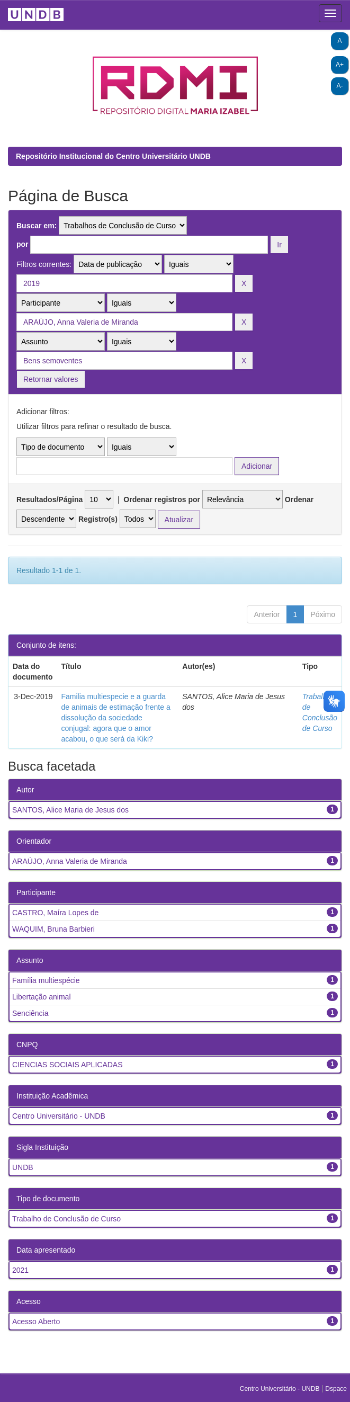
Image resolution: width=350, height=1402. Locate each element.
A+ (340, 64)
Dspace (336, 1388)
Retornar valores (50, 379)
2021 (20, 1270)
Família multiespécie (46, 980)
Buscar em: (36, 225)
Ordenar (299, 499)
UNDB (22, 1167)
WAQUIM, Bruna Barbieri (53, 929)
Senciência (30, 1013)
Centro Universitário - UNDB (58, 1116)
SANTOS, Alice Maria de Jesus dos (70, 810)
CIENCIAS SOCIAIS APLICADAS (67, 1064)
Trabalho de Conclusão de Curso (66, 1219)
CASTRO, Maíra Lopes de (55, 912)
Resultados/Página (49, 499)
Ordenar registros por (161, 499)
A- (340, 86)
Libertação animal (41, 997)
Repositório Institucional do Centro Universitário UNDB (113, 156)
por (22, 244)
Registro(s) (98, 519)
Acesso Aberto (36, 1321)
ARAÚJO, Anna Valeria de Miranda (69, 861)
